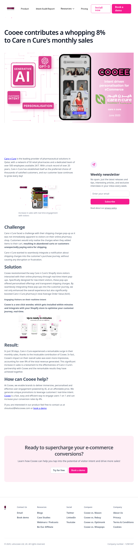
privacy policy (111, 208)
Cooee (7, 395)
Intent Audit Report (45, 8)
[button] (68, 9)
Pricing (84, 8)
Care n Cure (10, 158)
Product (25, 8)
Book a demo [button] (119, 8)
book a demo (40, 408)
